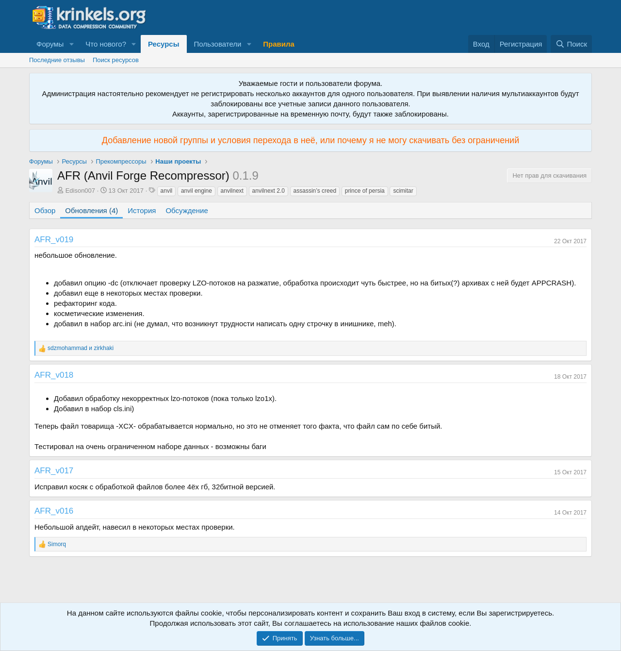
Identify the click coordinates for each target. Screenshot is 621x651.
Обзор (44, 210)
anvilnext (232, 190)
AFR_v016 (53, 511)
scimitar (403, 190)
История (142, 210)
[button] (71, 44)
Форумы (50, 44)
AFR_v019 (53, 239)
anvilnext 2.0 (268, 190)
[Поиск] (571, 44)
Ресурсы (164, 44)
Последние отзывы (57, 60)
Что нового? (105, 44)
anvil (167, 190)
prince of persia (365, 190)
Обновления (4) (91, 210)
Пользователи (218, 44)
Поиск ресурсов (116, 60)
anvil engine (196, 190)
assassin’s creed (315, 190)
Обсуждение (186, 210)
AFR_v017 (53, 470)
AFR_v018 (53, 375)
